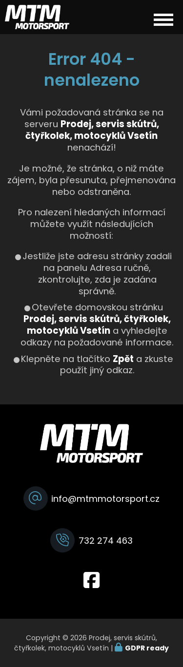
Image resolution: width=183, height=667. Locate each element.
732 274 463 (106, 540)
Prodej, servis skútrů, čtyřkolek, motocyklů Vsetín (97, 325)
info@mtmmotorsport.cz (105, 499)
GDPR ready (147, 648)
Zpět (123, 359)
